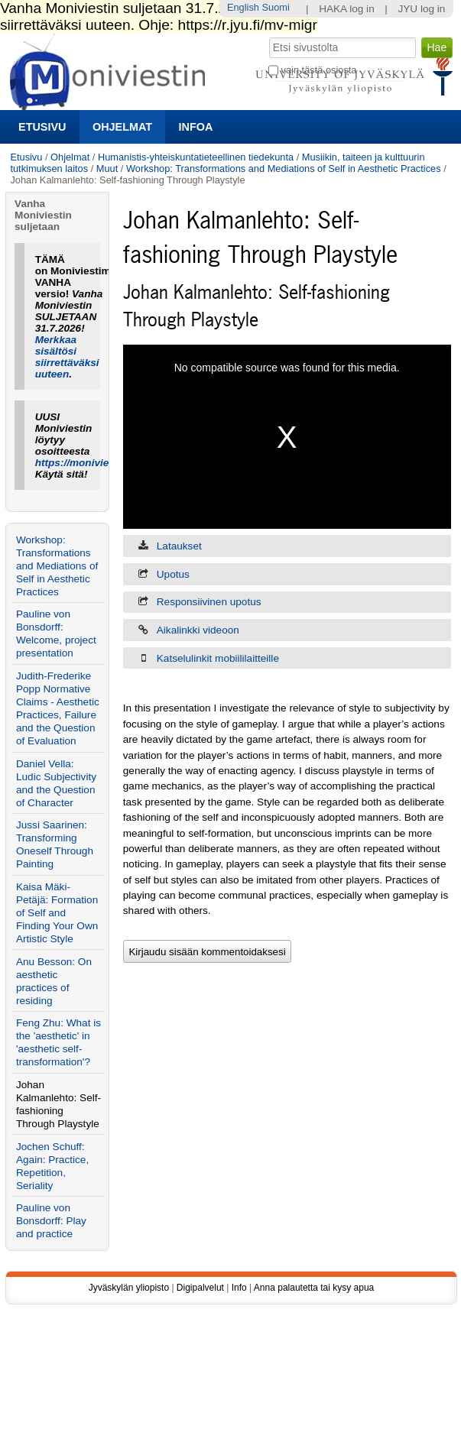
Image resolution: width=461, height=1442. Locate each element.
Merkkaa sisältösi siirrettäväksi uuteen (67, 357)
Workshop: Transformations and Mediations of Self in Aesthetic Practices (283, 168)
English (243, 7)
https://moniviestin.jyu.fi (94, 462)
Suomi (276, 7)
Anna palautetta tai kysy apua (314, 1287)
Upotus (173, 574)
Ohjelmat (122, 127)
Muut (107, 168)
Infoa (196, 127)
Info (239, 1287)
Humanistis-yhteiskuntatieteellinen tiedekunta (196, 157)
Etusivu (42, 127)
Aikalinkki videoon (198, 630)
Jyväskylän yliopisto (129, 1287)
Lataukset (179, 546)
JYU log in (421, 9)
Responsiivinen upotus (209, 602)
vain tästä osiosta (319, 70)
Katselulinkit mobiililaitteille (218, 658)
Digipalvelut (200, 1287)
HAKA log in (347, 9)
